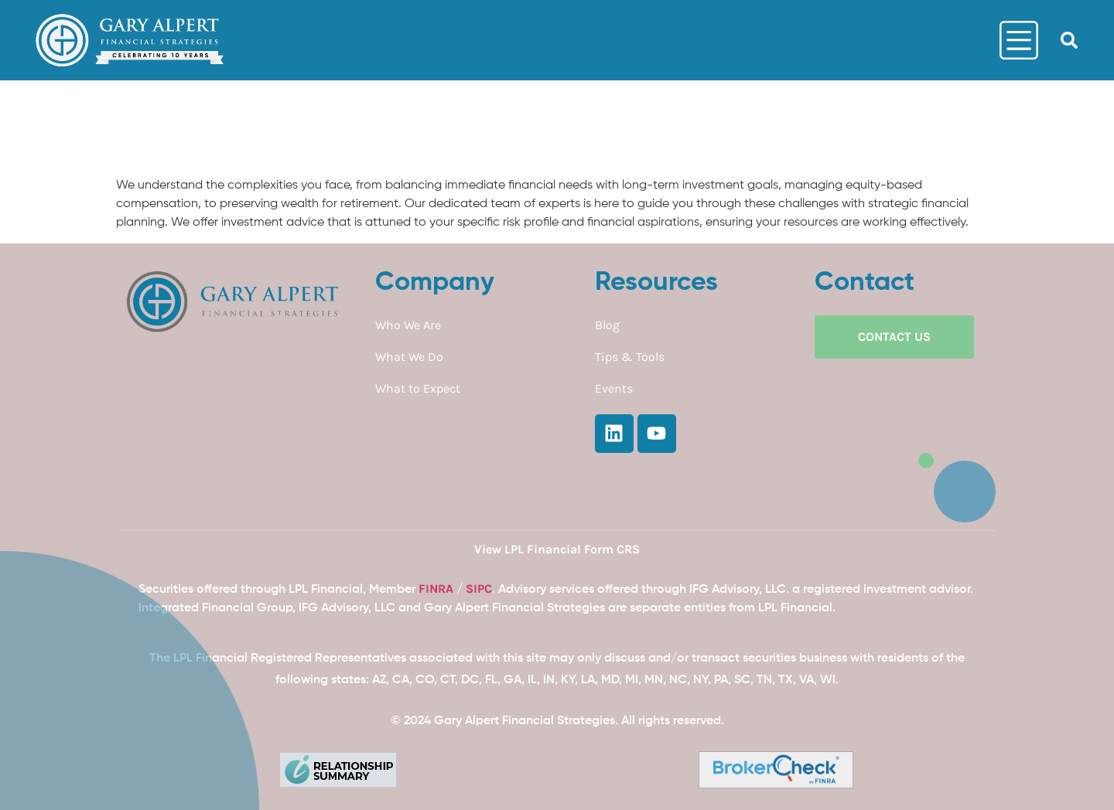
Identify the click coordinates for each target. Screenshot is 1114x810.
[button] (1069, 40)
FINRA (436, 588)
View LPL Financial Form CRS (557, 549)
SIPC (479, 588)
